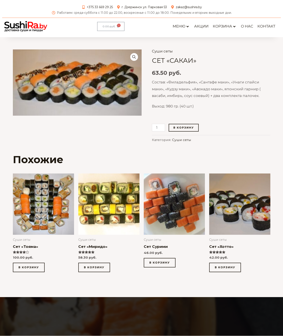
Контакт (266, 26)
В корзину (183, 130)
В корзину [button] (28, 269)
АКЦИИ (201, 26)
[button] (134, 59)
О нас (247, 26)
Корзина (224, 26)
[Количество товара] (158, 130)
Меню (181, 26)
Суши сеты (162, 53)
